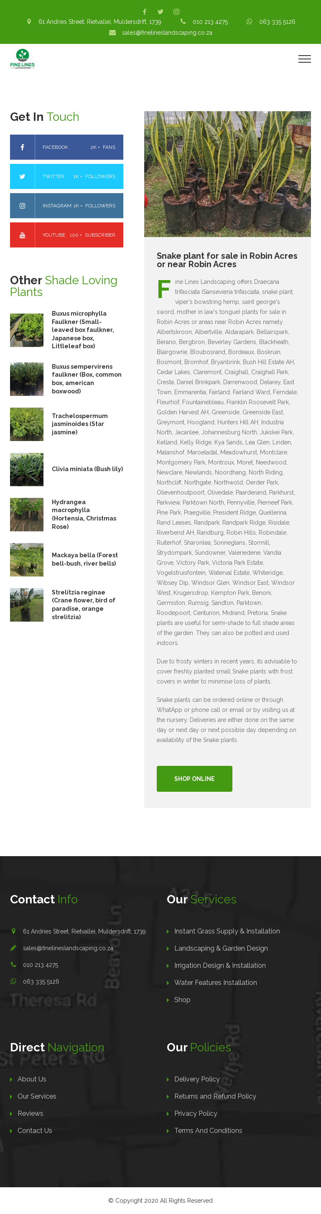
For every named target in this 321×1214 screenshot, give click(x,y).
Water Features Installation (215, 983)
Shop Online (194, 778)
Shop (182, 1000)
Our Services (37, 1096)
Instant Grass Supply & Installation (227, 931)
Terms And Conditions (208, 1131)
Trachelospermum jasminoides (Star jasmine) (80, 424)
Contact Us (35, 1131)
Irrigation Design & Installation (220, 965)
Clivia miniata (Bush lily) (87, 469)
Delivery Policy (197, 1079)
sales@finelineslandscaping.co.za (68, 948)
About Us (32, 1079)
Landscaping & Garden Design (221, 948)
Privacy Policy (195, 1113)
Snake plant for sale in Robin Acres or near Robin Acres (227, 260)
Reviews (30, 1113)
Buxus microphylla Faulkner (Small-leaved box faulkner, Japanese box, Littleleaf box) (83, 329)
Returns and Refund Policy (215, 1096)
